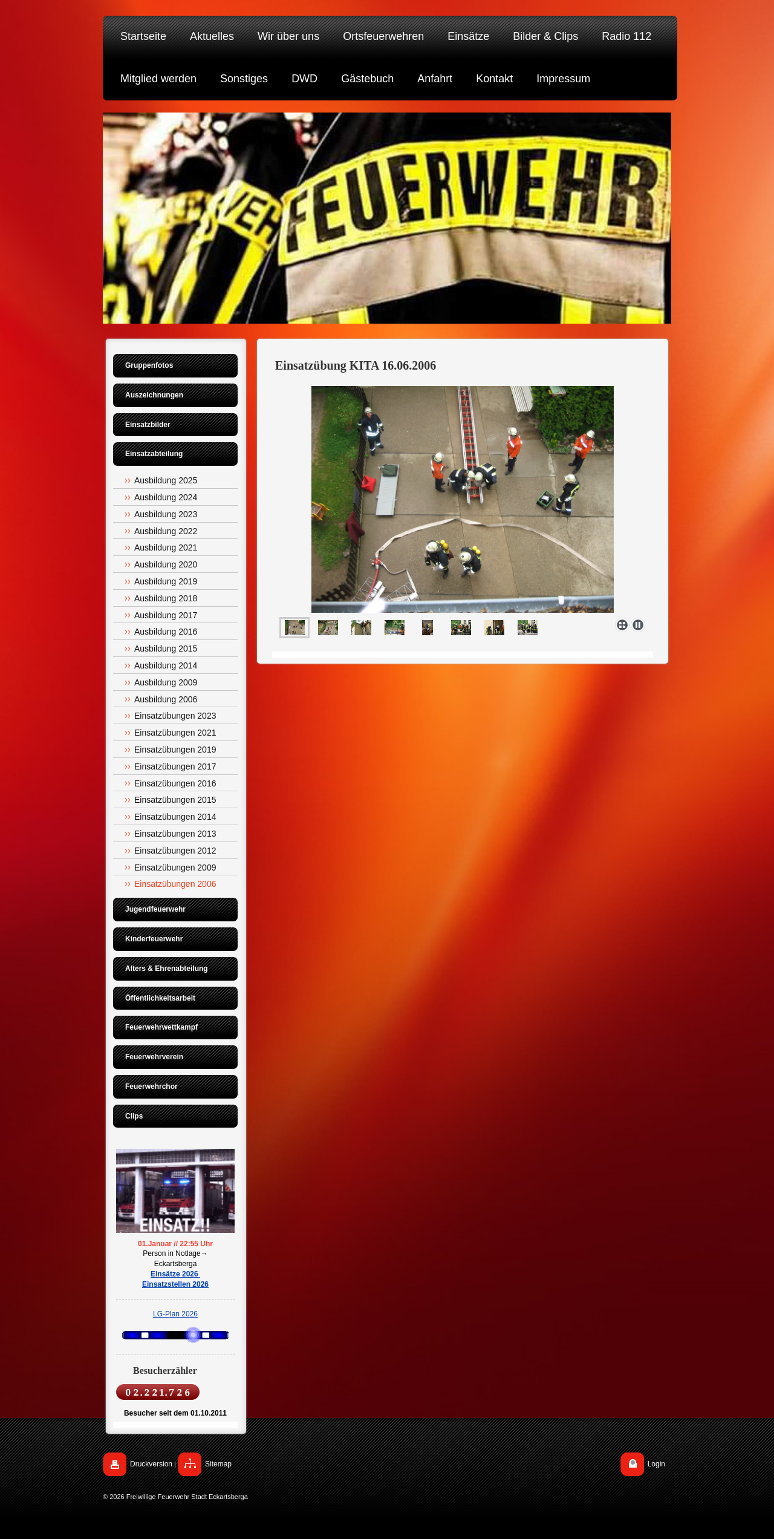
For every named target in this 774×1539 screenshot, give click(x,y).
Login (656, 1464)
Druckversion (151, 1464)
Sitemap (218, 1464)
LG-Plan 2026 (175, 1314)
